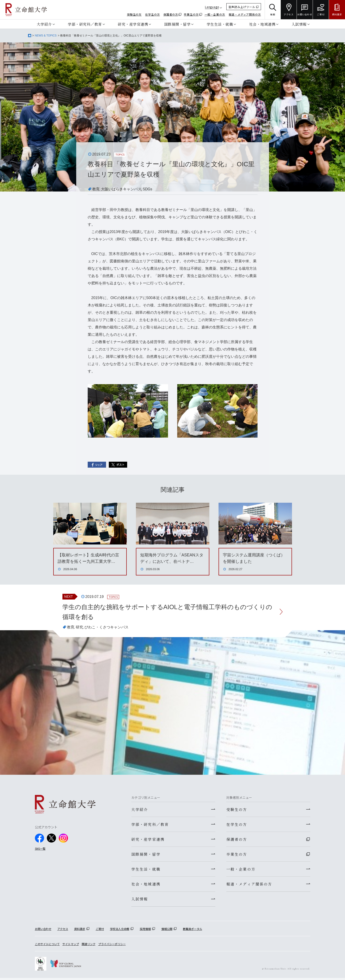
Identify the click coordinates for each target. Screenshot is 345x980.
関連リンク (88, 946)
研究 (79, 628)
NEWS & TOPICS (46, 35)
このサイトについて (47, 946)
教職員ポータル (192, 931)
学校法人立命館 (119, 931)
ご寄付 (100, 931)
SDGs (148, 189)
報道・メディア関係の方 (245, 14)
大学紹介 (44, 24)
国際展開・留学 (177, 24)
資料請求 (79, 931)
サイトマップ (70, 946)
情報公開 (166, 931)
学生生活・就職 (220, 24)
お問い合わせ (43, 931)
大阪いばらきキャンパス (121, 189)
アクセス (62, 931)
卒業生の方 (191, 14)
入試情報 (299, 24)
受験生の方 (134, 14)
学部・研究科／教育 (85, 24)
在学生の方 (152, 14)
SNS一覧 (40, 849)
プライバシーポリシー (112, 946)
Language (212, 7)
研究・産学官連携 (133, 24)
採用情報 (145, 931)
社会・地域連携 (262, 24)
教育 (96, 189)
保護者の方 (170, 14)
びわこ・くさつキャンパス (106, 628)
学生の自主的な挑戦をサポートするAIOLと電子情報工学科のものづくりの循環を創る (167, 612)
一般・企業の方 (215, 14)
